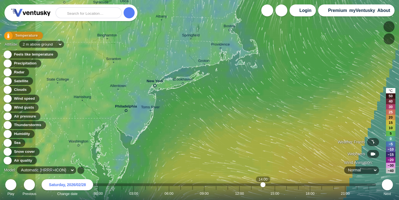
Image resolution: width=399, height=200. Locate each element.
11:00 (227, 193)
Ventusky (30, 12)
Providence (220, 45)
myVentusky (362, 10)
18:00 (310, 193)
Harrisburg (82, 97)
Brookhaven (183, 80)
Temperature (21, 36)
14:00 (263, 193)
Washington (78, 142)
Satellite (17, 81)
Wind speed (21, 99)
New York (155, 82)
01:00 (110, 193)
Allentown (118, 86)
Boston (229, 27)
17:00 (298, 193)
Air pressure (21, 116)
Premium (337, 10)
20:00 (333, 193)
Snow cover (21, 152)
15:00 (274, 193)
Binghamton (107, 36)
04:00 (145, 193)
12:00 (239, 193)
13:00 (251, 193)
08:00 (192, 193)
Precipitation (22, 63)
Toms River (150, 108)
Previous (29, 188)
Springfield (191, 36)
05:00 (157, 193)
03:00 (133, 193)
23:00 (368, 193)
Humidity (18, 134)
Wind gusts (20, 108)
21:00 (345, 193)
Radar (16, 72)
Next (387, 188)
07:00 (180, 193)
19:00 (321, 193)
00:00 (98, 193)
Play (10, 188)
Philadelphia (126, 107)
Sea (14, 143)
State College (58, 80)
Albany (161, 17)
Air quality (19, 161)
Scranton (113, 59)
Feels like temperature (30, 55)
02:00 (121, 193)
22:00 (357, 193)
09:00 (204, 193)
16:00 (286, 193)
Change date (67, 188)
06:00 (169, 193)
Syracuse (101, 3)
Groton (203, 61)
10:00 (216, 193)
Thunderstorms (24, 125)
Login (305, 10)
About (383, 10)
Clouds (17, 90)
